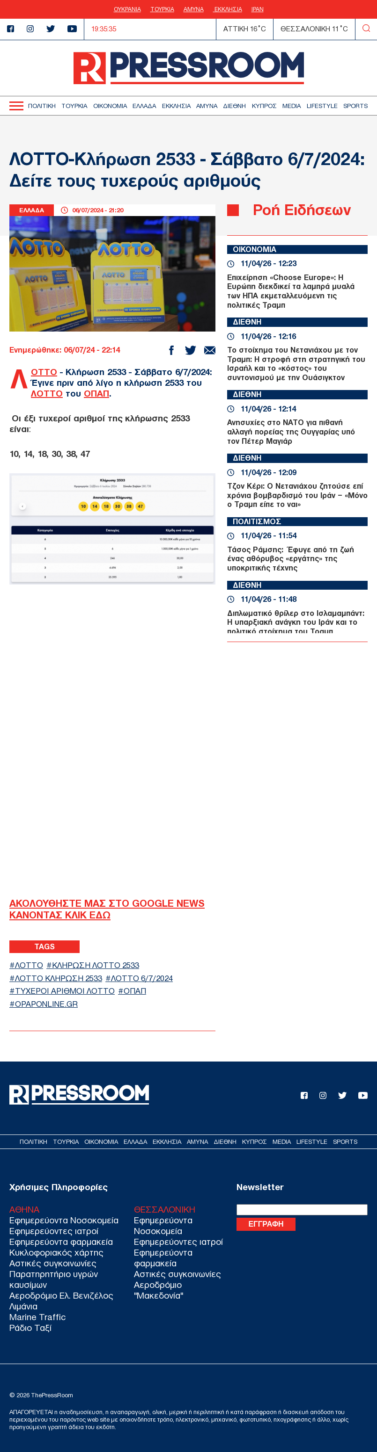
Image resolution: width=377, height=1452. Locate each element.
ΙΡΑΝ (257, 9)
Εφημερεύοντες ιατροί (53, 1231)
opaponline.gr (46, 1004)
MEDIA (291, 105)
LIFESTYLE (322, 105)
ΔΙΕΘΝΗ (234, 105)
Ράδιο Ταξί (30, 1328)
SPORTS (355, 105)
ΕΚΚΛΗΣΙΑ (227, 9)
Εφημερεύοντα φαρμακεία (61, 1242)
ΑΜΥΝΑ (194, 9)
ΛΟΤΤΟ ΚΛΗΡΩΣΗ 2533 (58, 978)
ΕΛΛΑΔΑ (144, 105)
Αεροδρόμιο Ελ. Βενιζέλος (61, 1295)
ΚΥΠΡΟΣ (264, 105)
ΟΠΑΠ (96, 393)
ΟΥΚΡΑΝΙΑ (127, 9)
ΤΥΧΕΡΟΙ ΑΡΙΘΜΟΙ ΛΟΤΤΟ (65, 991)
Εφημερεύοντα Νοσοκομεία (63, 1220)
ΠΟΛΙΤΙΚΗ (42, 105)
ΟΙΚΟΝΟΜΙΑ (110, 105)
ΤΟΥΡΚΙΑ (162, 9)
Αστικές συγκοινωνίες (52, 1263)
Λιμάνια (23, 1306)
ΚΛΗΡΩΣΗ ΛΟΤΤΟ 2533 (95, 965)
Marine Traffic (37, 1317)
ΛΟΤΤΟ (44, 372)
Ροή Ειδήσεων (302, 210)
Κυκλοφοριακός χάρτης (56, 1252)
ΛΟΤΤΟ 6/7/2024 (142, 978)
